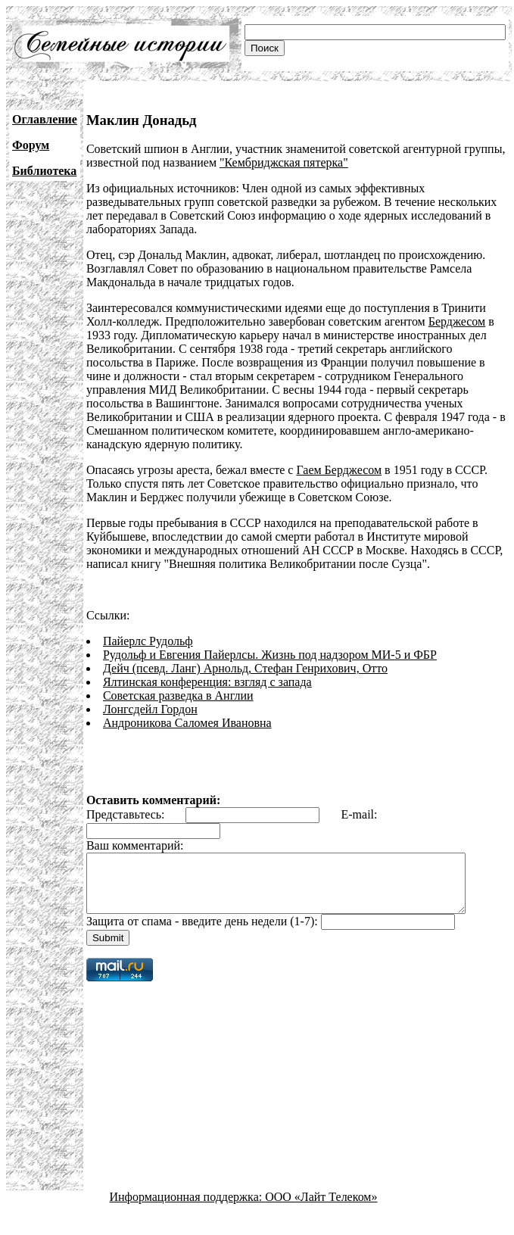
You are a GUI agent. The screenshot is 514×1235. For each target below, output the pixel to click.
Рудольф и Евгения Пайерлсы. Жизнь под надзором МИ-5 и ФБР (270, 654)
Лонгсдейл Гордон (150, 709)
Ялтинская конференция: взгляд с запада (207, 681)
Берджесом (456, 321)
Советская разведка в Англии (178, 695)
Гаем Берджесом (339, 469)
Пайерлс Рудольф (148, 641)
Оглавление (44, 119)
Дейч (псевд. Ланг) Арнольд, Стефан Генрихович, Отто (245, 668)
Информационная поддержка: (188, 1208)
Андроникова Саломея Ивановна (187, 722)
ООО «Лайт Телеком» (321, 1208)
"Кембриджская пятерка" (284, 162)
